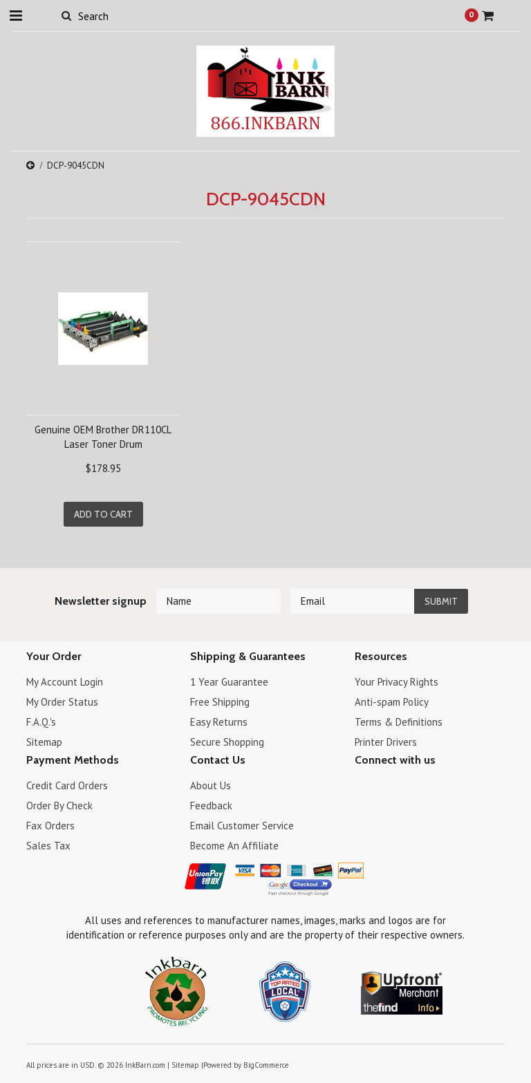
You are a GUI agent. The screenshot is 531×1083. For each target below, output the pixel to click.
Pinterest (411, 787)
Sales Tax (48, 845)
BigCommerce (266, 1065)
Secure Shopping (227, 741)
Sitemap (44, 741)
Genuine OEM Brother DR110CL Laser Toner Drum (103, 437)
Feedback (211, 805)
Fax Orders (50, 825)
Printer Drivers (386, 741)
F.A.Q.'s (41, 721)
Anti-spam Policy (392, 701)
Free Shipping (220, 701)
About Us (210, 785)
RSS (436, 787)
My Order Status (62, 701)
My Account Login (64, 681)
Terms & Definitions (398, 721)
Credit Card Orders (67, 785)
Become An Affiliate (234, 845)
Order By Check (59, 805)
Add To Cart (103, 514)
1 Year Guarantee (229, 681)
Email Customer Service (242, 825)
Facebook (363, 787)
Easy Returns (219, 721)
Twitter (387, 787)
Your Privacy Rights (396, 681)
